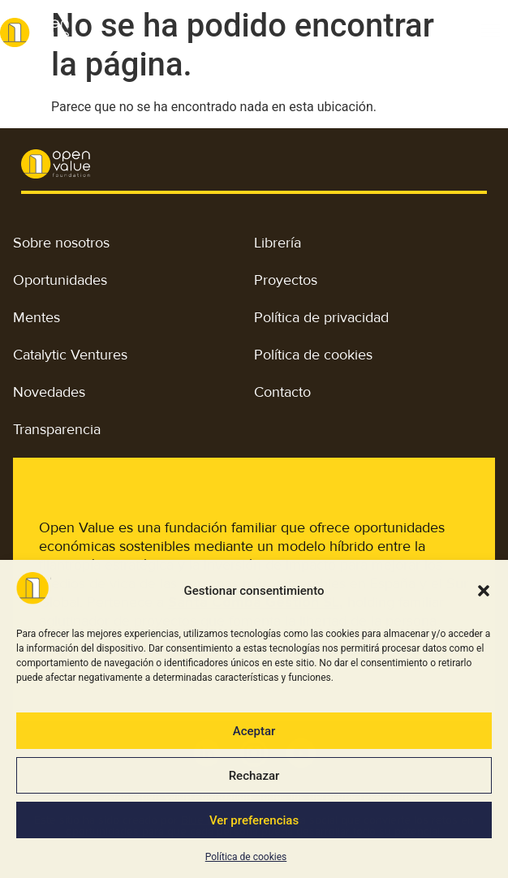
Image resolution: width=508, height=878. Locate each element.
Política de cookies (246, 857)
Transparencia (57, 429)
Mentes (36, 317)
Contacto (282, 392)
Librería (277, 243)
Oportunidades (60, 280)
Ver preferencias (254, 820)
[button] (484, 591)
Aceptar (254, 731)
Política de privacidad (321, 317)
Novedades (49, 392)
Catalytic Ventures (70, 355)
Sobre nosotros (61, 243)
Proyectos (285, 280)
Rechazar (254, 775)
